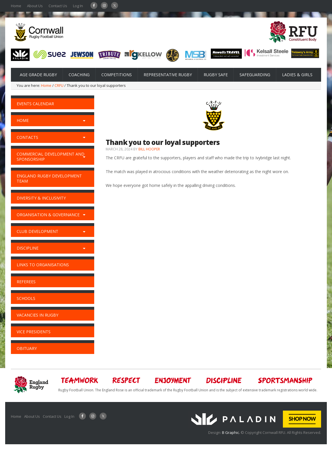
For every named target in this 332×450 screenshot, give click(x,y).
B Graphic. (231, 432)
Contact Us (58, 5)
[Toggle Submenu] (84, 120)
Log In (78, 5)
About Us (35, 5)
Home (16, 5)
